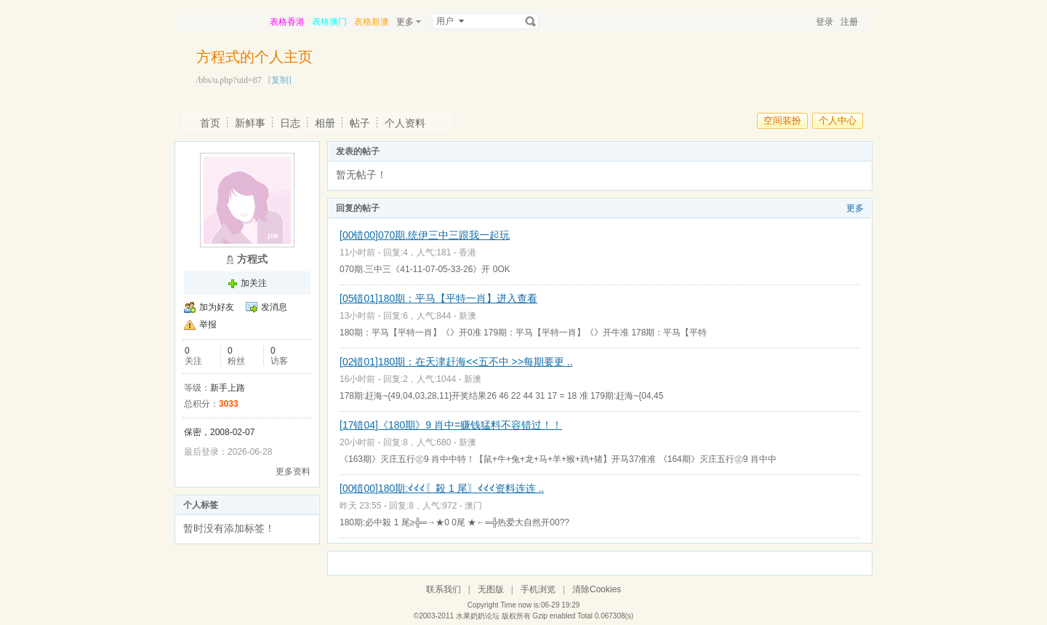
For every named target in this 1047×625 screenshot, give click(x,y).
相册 (325, 123)
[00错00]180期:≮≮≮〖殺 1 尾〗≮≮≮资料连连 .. (442, 488)
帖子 (360, 123)
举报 (208, 324)
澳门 (473, 506)
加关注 (254, 283)
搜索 (531, 21)
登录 (824, 21)
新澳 (467, 316)
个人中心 (838, 120)
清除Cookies (596, 589)
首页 (210, 123)
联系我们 (443, 589)
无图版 (491, 589)
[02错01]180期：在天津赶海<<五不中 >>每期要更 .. (456, 361)
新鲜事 (250, 123)
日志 (290, 123)
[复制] (280, 80)
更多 (855, 208)
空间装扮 (782, 120)
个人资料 (405, 123)
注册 (849, 21)
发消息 (274, 307)
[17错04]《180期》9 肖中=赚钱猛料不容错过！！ (451, 425)
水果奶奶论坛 (478, 616)
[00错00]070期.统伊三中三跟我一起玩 (425, 235)
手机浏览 (538, 589)
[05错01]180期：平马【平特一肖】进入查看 (438, 298)
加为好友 (216, 307)
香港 (467, 252)
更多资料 (293, 471)
